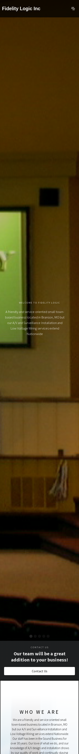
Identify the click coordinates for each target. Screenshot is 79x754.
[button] (73, 8)
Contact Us (39, 671)
